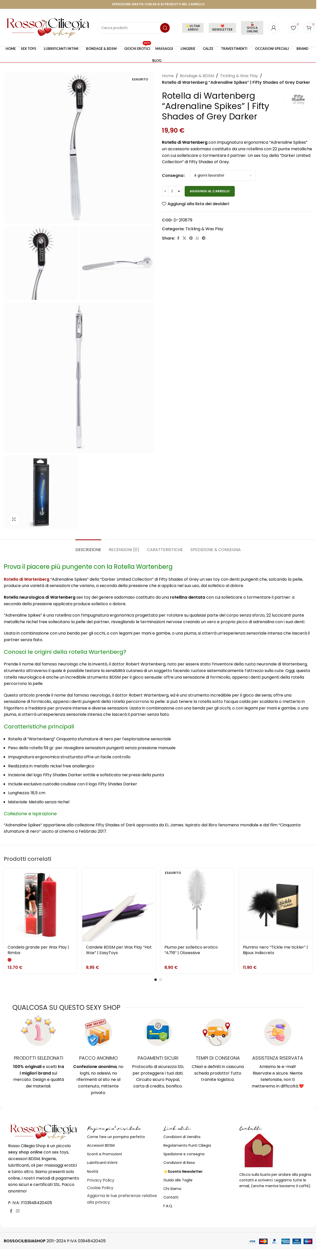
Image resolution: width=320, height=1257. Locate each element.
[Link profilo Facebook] (178, 238)
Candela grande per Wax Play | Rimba (38, 950)
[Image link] (43, 1132)
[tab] (88, 547)
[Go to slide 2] (160, 979)
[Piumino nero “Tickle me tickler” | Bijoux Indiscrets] (275, 904)
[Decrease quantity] (165, 191)
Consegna (172, 175)
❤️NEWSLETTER (222, 28)
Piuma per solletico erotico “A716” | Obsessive (191, 950)
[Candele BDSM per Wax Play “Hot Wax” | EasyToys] (119, 904)
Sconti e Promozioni (104, 1154)
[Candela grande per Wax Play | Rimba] (40, 904)
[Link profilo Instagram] (17, 1211)
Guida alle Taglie (178, 1180)
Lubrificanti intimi (102, 1162)
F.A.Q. (168, 1205)
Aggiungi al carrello (210, 191)
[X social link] (184, 238)
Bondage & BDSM (197, 76)
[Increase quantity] (179, 191)
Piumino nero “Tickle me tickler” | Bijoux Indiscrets (275, 950)
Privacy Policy (100, 1180)
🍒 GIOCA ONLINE (252, 27)
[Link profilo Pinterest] (191, 238)
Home (168, 76)
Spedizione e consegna (183, 1154)
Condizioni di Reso (179, 1162)
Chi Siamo (172, 1188)
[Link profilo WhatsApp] (197, 238)
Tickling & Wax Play (239, 76)
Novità (92, 1171)
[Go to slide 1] (155, 979)
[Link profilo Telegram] (203, 238)
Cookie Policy (100, 1188)
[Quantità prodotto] (172, 191)
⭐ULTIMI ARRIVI (193, 28)
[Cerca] (134, 28)
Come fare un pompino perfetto (116, 1136)
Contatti (170, 1197)
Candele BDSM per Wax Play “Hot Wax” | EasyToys (119, 950)
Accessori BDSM (101, 1145)
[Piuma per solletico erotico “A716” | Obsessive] (197, 904)
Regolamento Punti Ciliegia (187, 1145)
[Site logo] (48, 27)
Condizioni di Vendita (181, 1136)
